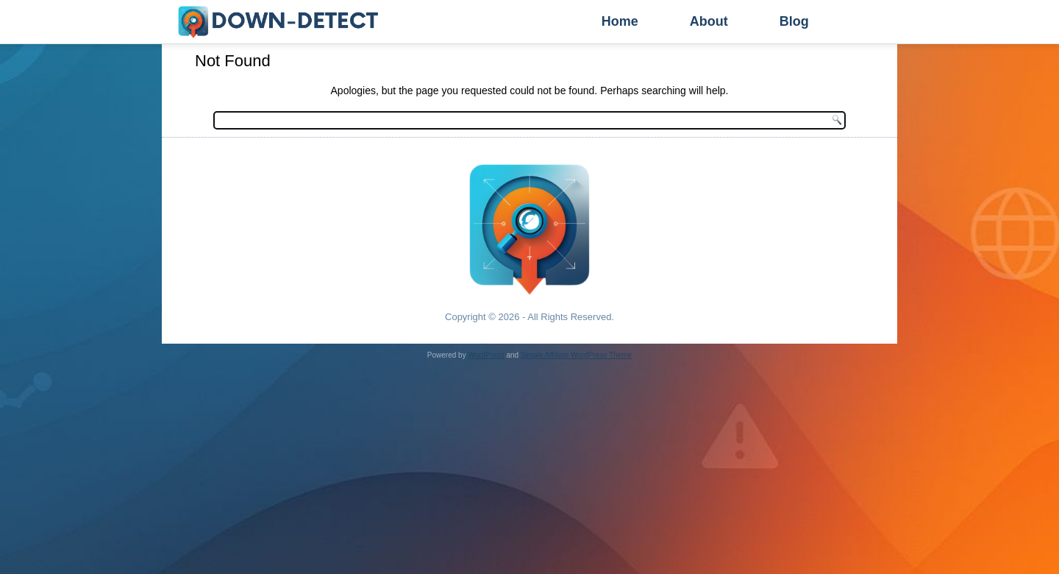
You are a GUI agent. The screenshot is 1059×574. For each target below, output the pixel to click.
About (709, 21)
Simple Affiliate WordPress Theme (576, 355)
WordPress (486, 355)
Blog (794, 21)
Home (620, 21)
